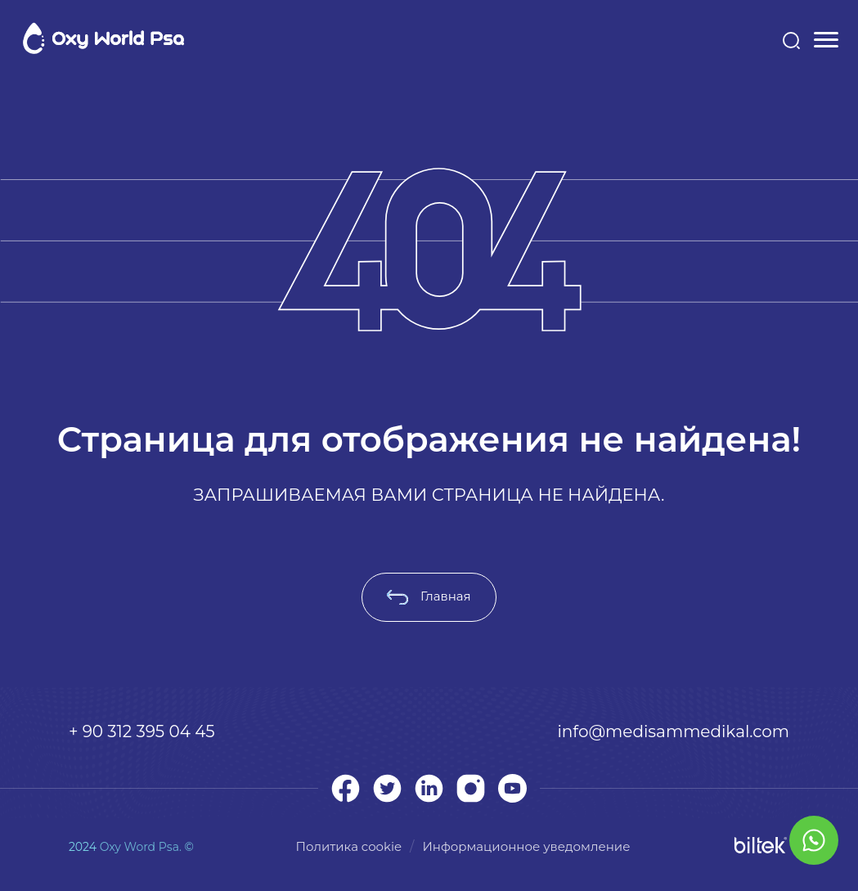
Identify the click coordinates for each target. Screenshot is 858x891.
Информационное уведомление (526, 846)
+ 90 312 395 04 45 (142, 731)
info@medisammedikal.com (673, 731)
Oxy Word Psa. (141, 846)
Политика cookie (349, 846)
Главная (428, 596)
